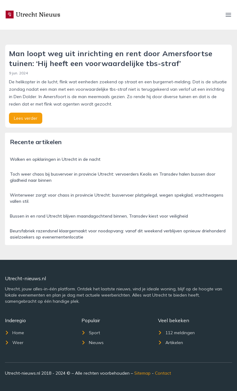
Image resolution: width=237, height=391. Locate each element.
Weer (14, 342)
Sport (90, 332)
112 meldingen (176, 332)
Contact (163, 373)
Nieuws (92, 342)
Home (14, 332)
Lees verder (25, 118)
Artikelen (170, 342)
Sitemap (142, 373)
